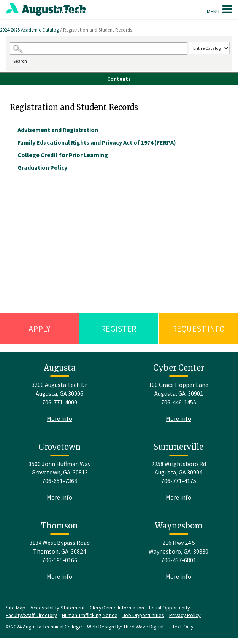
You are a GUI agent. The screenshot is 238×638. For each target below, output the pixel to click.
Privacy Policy (185, 615)
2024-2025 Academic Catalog (30, 30)
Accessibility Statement (57, 607)
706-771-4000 (59, 402)
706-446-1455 (178, 402)
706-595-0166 (59, 560)
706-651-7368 (59, 481)
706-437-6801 (178, 560)
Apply (39, 328)
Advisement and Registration (57, 130)
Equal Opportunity (169, 607)
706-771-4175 (178, 481)
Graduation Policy (42, 167)
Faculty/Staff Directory (31, 615)
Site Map (15, 607)
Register (118, 328)
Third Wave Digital (143, 626)
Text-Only (183, 626)
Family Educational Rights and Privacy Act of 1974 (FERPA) (96, 142)
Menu (219, 9)
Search (20, 61)
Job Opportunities (143, 615)
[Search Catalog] (99, 48)
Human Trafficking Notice (89, 615)
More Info (59, 418)
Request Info (198, 328)
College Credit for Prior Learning (62, 155)
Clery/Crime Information (117, 607)
